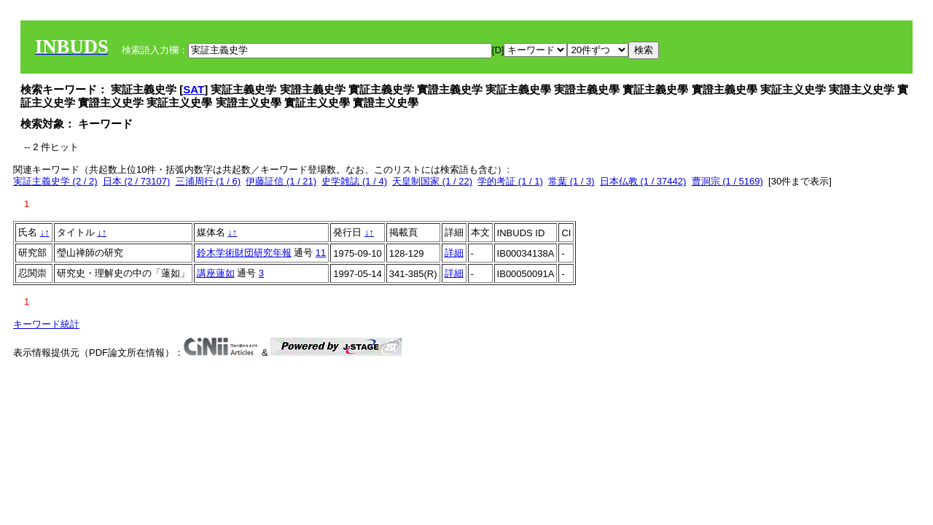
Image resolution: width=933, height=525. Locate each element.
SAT (193, 89)
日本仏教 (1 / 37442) (643, 181)
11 (321, 252)
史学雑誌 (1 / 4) (354, 181)
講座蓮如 (216, 273)
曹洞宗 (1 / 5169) (727, 181)
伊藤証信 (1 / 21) (281, 181)
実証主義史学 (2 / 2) (55, 181)
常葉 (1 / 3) (571, 181)
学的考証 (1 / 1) (510, 181)
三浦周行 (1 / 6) (208, 181)
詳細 (454, 252)
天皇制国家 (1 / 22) (432, 181)
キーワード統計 (46, 324)
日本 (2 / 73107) (137, 181)
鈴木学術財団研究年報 (244, 252)
